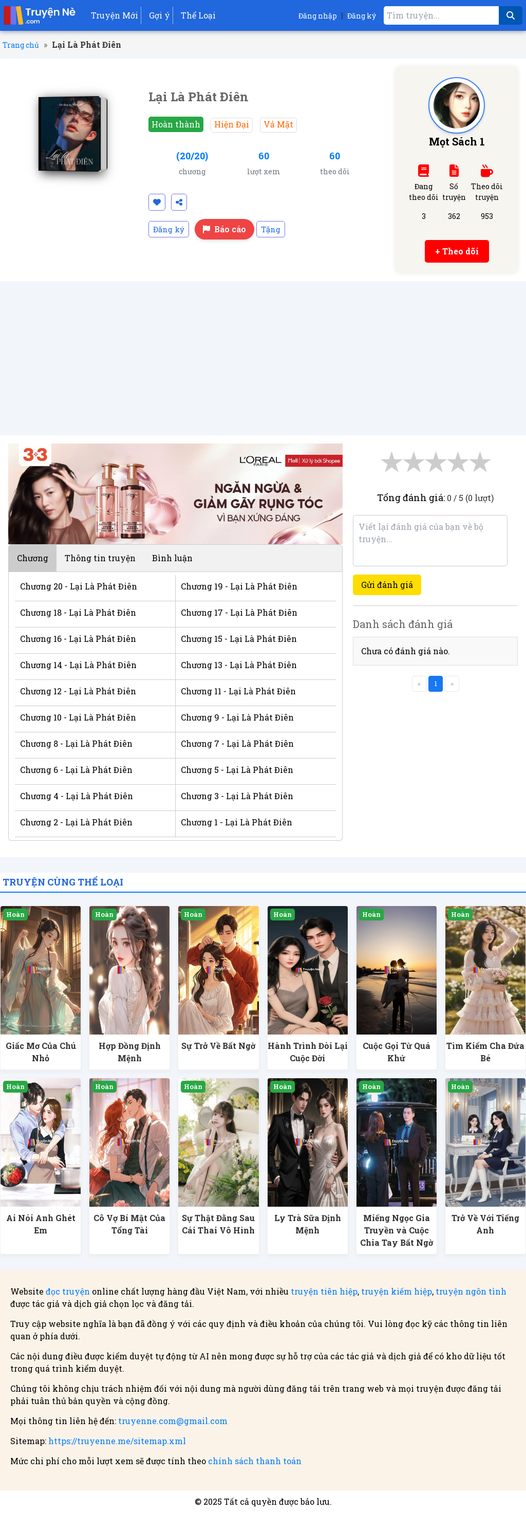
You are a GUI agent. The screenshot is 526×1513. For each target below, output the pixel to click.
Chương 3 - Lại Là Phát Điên (237, 795)
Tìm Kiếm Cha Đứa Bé (485, 1051)
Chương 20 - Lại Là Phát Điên (78, 586)
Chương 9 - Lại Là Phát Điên (237, 717)
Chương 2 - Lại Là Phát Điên (76, 822)
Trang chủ (21, 45)
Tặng (270, 229)
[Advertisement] (263, 358)
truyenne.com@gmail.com (173, 1420)
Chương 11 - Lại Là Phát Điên (238, 691)
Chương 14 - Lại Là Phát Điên (78, 664)
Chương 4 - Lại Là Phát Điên (76, 795)
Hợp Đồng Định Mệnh (130, 1051)
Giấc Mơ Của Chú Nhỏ (41, 1051)
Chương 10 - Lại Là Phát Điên (78, 717)
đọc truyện (68, 1291)
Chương (32, 557)
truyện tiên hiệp (324, 1291)
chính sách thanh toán (255, 1460)
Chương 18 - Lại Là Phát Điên (78, 612)
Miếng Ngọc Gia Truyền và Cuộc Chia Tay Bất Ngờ (396, 1230)
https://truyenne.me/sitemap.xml (117, 1440)
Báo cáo (224, 229)
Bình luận (172, 557)
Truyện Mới (114, 15)
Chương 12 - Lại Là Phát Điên (78, 691)
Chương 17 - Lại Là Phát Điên (239, 612)
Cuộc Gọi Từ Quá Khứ (396, 1051)
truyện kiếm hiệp (396, 1291)
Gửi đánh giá (387, 584)
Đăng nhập (317, 16)
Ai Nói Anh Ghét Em (41, 1223)
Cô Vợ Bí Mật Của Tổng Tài (129, 1223)
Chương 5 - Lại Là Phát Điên (237, 769)
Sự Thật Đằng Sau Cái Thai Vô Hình (218, 1223)
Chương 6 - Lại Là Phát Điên (76, 769)
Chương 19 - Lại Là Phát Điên (239, 586)
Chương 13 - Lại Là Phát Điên (239, 664)
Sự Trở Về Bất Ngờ (218, 1045)
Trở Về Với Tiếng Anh (485, 1223)
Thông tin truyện (100, 557)
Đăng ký (361, 16)
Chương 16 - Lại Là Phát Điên (78, 638)
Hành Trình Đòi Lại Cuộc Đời (308, 1051)
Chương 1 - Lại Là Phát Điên (236, 822)
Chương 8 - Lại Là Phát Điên (76, 743)
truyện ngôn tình (471, 1291)
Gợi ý (159, 15)
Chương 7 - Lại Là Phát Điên (237, 743)
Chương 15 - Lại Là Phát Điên (239, 638)
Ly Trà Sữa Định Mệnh (307, 1223)
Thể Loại (198, 15)
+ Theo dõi (457, 251)
